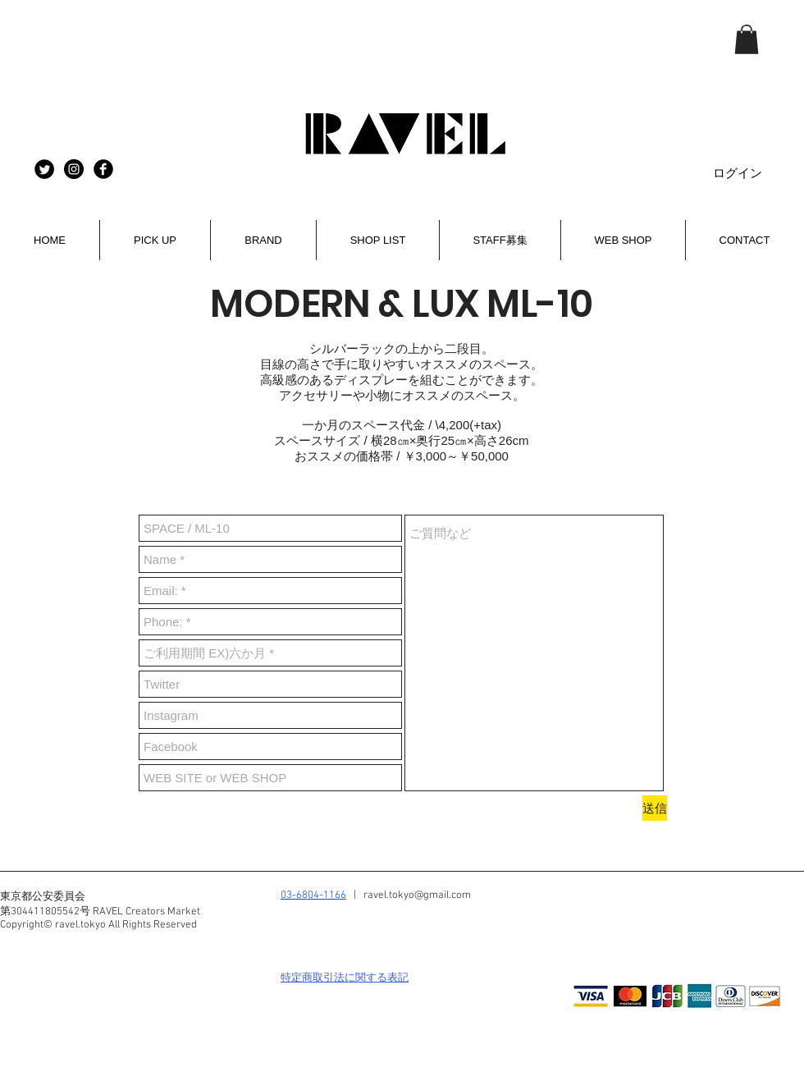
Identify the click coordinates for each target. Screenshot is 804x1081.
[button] (746, 39)
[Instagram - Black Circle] (74, 169)
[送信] (654, 808)
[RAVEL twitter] (44, 169)
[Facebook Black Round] (103, 169)
